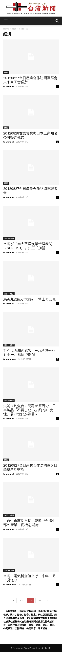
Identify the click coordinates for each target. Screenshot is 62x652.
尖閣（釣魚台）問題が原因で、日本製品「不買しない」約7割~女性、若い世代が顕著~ (29, 410)
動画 (6, 72)
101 (21, 600)
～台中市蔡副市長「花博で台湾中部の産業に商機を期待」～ (29, 523)
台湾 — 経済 (9, 238)
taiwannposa (9, 359)
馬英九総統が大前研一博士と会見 (29, 299)
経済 (14, 28)
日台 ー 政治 (9, 400)
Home (6, 28)
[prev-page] (14, 600)
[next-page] (47, 600)
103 (39, 600)
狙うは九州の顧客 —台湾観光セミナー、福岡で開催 (29, 353)
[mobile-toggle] (5, 21)
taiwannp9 (8, 86)
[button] (57, 21)
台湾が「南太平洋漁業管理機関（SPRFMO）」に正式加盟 (27, 246)
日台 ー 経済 (9, 294)
